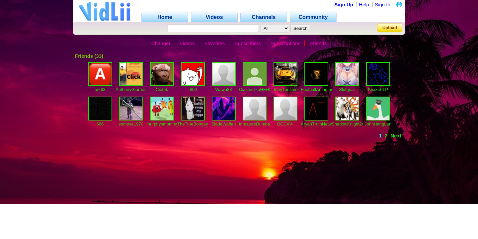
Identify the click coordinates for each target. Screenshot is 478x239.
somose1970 (131, 123)
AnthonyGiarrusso (133, 89)
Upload (389, 27)
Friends (318, 43)
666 (100, 123)
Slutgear (347, 89)
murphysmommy (162, 123)
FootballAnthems (317, 89)
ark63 (100, 89)
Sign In (382, 4)
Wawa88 (223, 89)
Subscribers (248, 43)
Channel (160, 43)
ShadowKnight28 (348, 123)
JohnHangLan (377, 123)
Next (395, 135)
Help (364, 4)
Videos (187, 43)
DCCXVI (285, 123)
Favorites (214, 43)
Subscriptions (285, 43)
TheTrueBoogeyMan (196, 123)
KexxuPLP (378, 89)
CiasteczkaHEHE (255, 89)
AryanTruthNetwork (319, 123)
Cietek (162, 89)
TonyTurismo (285, 89)
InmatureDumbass (256, 123)
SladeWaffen (223, 123)
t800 (193, 89)
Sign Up (343, 4)
